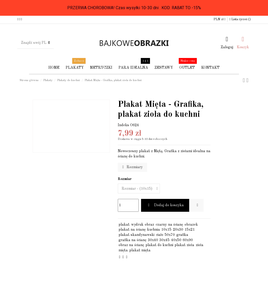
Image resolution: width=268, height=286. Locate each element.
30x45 (164, 240)
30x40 (153, 240)
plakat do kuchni (159, 245)
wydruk (137, 224)
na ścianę (175, 224)
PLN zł (219, 19)
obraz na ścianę (131, 245)
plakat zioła (184, 245)
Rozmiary (132, 167)
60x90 (188, 240)
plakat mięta (139, 250)
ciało (159, 235)
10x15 (166, 229)
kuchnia (153, 229)
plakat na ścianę (132, 229)
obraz (149, 224)
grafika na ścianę (132, 240)
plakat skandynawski (136, 235)
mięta (123, 250)
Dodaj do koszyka (165, 205)
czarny (161, 224)
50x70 (170, 235)
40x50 (176, 240)
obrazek (191, 224)
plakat (124, 224)
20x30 (178, 229)
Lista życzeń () (239, 19)
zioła (199, 245)
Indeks (123, 125)
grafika (182, 235)
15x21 (190, 229)
